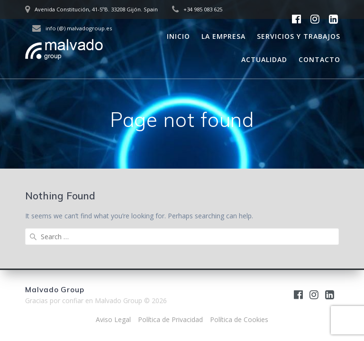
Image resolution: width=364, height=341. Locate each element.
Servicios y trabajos (298, 36)
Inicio (178, 36)
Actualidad (264, 59)
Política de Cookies (239, 319)
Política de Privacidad (170, 319)
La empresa (223, 36)
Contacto (319, 59)
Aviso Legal (113, 319)
